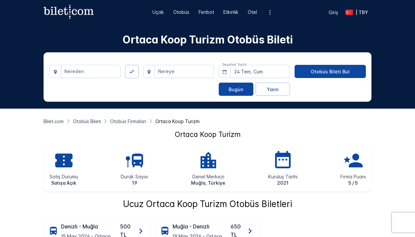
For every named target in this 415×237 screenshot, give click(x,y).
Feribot (206, 12)
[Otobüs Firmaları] (128, 121)
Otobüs (181, 12)
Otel (252, 12)
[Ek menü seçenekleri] (269, 12)
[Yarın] (273, 89)
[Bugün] (236, 89)
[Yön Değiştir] (132, 71)
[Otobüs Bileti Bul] (330, 71)
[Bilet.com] (54, 121)
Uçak (158, 12)
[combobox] (91, 71)
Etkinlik (231, 12)
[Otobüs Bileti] (87, 121)
